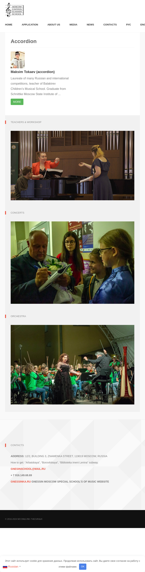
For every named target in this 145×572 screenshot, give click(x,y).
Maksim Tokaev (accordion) (33, 72)
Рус (128, 24)
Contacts (110, 24)
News (90, 24)
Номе (8, 24)
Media (73, 24)
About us (53, 24)
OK (82, 566)
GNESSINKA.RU (21, 481)
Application (30, 24)
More (17, 101)
